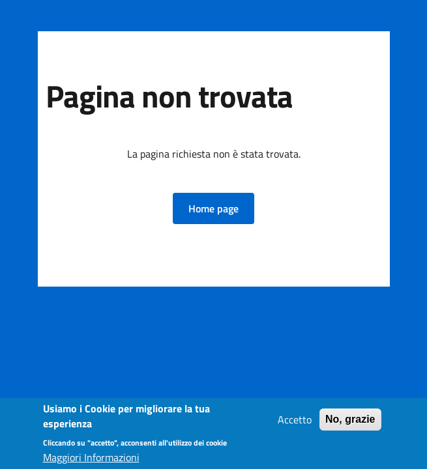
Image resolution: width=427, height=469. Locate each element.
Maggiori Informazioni (91, 458)
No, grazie (350, 420)
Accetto (295, 421)
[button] (213, 208)
